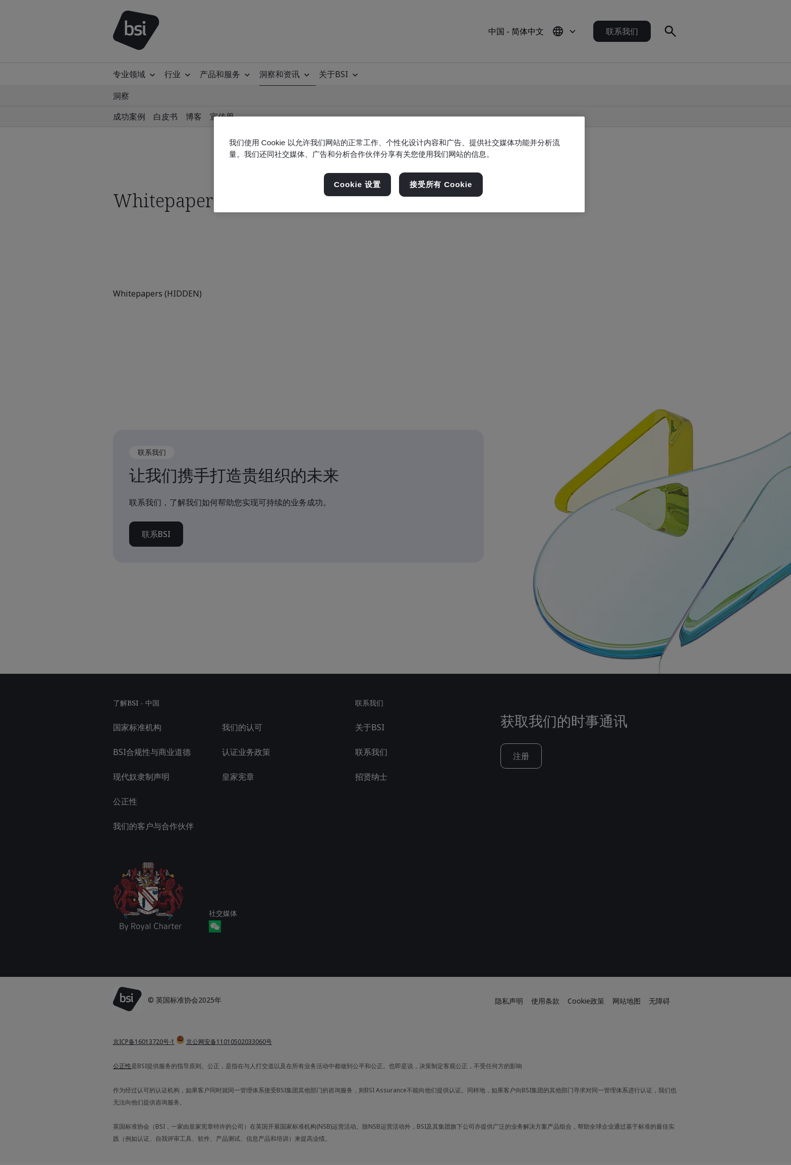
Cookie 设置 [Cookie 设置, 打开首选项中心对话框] (357, 184)
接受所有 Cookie (441, 184)
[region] (399, 164)
